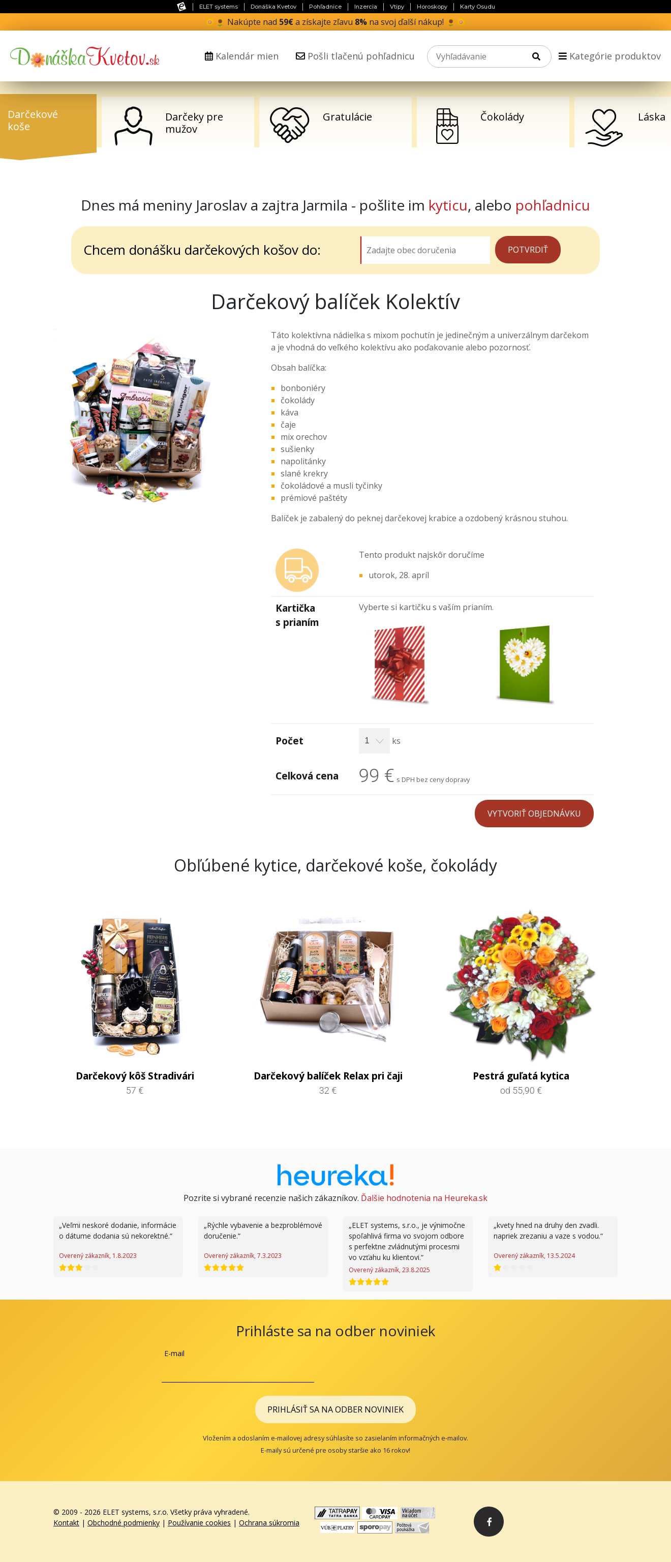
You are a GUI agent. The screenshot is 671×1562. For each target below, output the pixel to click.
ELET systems (218, 6)
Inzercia (365, 6)
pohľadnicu (552, 205)
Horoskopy (432, 6)
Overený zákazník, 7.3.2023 (243, 1255)
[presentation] (432, 1368)
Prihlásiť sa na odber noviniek (335, 1409)
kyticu (448, 205)
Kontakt (66, 1522)
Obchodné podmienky (123, 1522)
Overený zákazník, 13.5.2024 (534, 1255)
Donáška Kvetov (273, 6)
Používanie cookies (199, 1522)
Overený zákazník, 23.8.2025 (389, 1270)
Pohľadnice (325, 6)
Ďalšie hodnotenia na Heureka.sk (424, 1198)
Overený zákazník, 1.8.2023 (98, 1255)
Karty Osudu (477, 6)
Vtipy (397, 6)
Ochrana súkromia (269, 1522)
